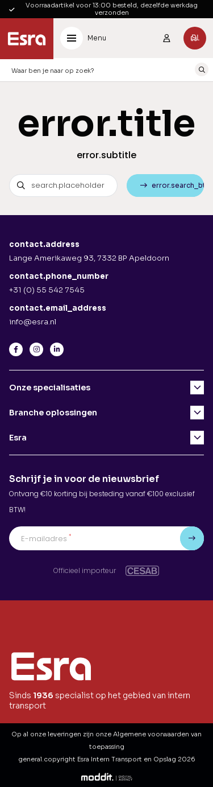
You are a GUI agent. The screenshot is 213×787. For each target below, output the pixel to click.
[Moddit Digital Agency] (106, 776)
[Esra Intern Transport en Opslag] (26, 38)
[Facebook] (16, 349)
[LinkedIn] (57, 349)
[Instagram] (36, 349)
